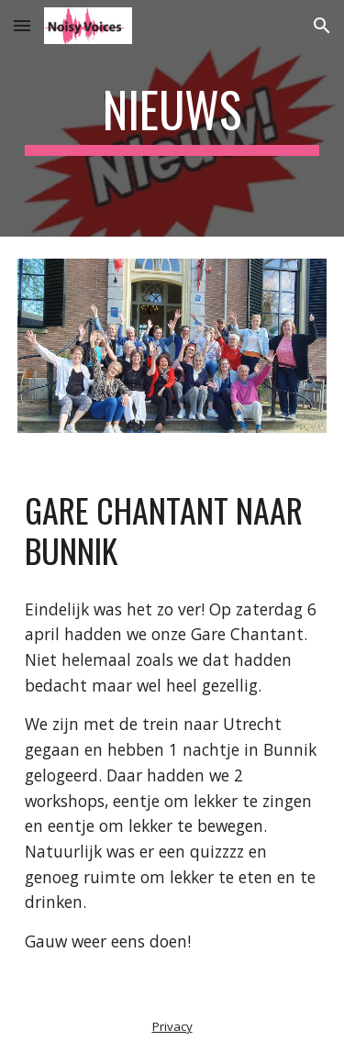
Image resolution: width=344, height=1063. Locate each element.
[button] (22, 25)
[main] (172, 118)
